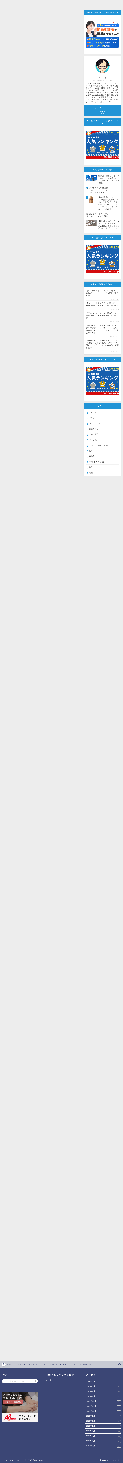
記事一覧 (77, 3)
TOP (13, 3)
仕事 (91, 451)
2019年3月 (103, 1386)
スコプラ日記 (56, 3)
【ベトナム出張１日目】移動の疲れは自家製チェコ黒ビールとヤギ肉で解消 (102, 304)
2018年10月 (103, 1411)
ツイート (48, 1380)
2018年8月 (103, 1421)
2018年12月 (103, 1401)
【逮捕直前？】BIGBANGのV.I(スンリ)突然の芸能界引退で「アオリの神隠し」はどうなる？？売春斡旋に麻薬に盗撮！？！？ (102, 344)
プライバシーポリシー (98, 4)
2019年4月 (103, 1381)
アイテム (93, 413)
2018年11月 (103, 1406)
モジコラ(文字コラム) (98, 445)
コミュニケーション (97, 423)
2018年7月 (103, 1426)
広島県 (92, 456)
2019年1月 (103, 1396)
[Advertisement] (50, 88)
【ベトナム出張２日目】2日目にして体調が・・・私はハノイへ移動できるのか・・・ (102, 293)
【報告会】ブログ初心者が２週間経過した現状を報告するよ (15, 978)
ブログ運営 (8, 13)
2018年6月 (103, 1431)
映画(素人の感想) (96, 462)
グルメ (92, 418)
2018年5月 (103, 1436)
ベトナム (93, 440)
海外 (91, 467)
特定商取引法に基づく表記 (34, 1460)
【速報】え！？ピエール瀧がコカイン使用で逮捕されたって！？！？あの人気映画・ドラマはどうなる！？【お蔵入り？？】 (102, 329)
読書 (91, 473)
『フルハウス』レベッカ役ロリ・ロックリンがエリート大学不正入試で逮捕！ (102, 315)
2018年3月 (103, 1446)
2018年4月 (103, 1441)
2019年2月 (103, 1391)
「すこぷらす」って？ (35, 4)
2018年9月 (103, 1416)
